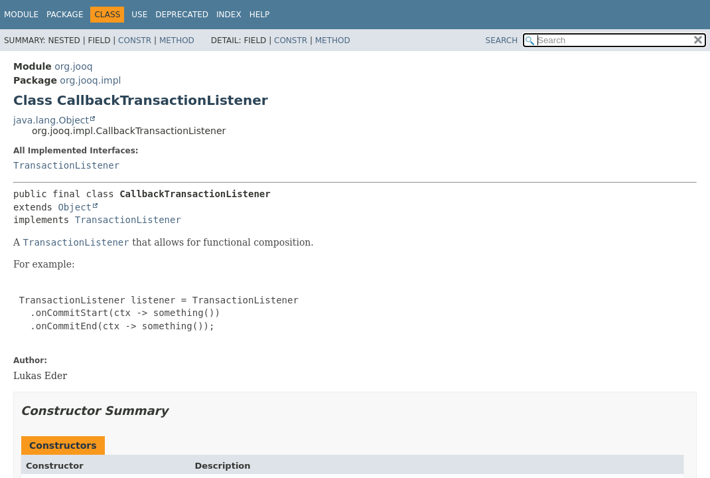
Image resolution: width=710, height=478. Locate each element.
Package (64, 14)
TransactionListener (66, 165)
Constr (134, 40)
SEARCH (502, 40)
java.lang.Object (51, 120)
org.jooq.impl (90, 80)
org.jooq (73, 66)
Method (176, 40)
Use (139, 14)
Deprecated (181, 14)
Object (75, 207)
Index (229, 14)
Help (259, 14)
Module (21, 14)
